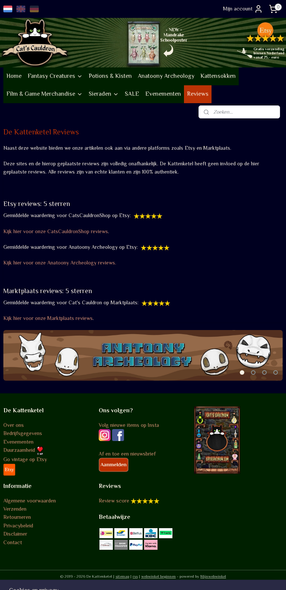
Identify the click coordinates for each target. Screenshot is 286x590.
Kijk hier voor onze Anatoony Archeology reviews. (60, 263)
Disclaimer (15, 534)
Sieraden (104, 94)
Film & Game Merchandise (44, 94)
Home (14, 76)
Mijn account (243, 8)
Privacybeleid (18, 526)
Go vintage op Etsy (25, 459)
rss (135, 576)
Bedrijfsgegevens (22, 433)
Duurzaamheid (23, 450)
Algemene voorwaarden (29, 501)
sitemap (122, 576)
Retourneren (17, 517)
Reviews (198, 94)
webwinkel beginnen (158, 576)
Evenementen (163, 94)
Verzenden (14, 509)
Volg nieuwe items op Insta (129, 425)
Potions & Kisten (110, 76)
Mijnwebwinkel (213, 576)
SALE (132, 94)
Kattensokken (218, 76)
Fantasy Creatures (55, 76)
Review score (114, 501)
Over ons (13, 425)
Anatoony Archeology (166, 76)
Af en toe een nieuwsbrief (127, 454)
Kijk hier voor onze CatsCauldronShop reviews (55, 231)
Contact (12, 542)
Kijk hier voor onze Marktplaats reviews (48, 318)
